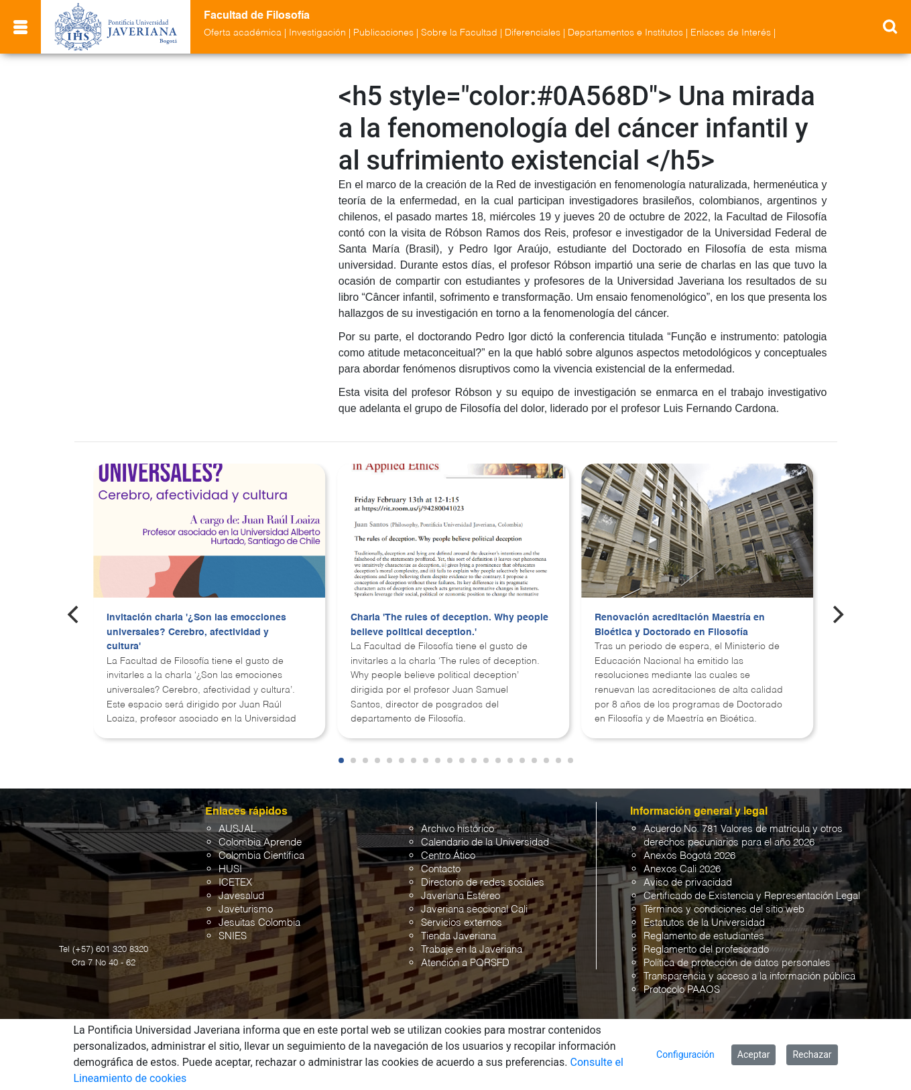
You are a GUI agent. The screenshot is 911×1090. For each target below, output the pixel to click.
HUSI (230, 869)
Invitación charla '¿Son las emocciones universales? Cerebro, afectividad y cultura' (196, 632)
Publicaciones (383, 33)
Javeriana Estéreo (460, 896)
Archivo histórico (457, 829)
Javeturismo (246, 909)
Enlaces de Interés (730, 33)
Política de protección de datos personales (737, 963)
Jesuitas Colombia (259, 923)
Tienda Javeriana (458, 936)
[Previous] (74, 614)
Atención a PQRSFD (465, 963)
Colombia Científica (261, 856)
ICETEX (235, 883)
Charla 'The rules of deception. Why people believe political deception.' (449, 625)
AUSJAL (237, 829)
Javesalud (241, 896)
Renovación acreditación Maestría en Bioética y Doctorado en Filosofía (680, 625)
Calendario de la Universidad (485, 842)
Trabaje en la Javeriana (471, 950)
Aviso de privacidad (688, 883)
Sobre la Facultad (459, 33)
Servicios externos (461, 923)
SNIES (233, 936)
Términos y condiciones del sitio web (724, 909)
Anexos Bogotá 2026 (689, 856)
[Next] (836, 614)
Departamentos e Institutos (625, 33)
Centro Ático (448, 856)
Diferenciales (532, 33)
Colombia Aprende (260, 842)
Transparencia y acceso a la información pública (749, 976)
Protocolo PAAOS (682, 990)
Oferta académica (243, 33)
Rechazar (811, 1054)
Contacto (441, 869)
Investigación (317, 33)
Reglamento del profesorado (706, 950)
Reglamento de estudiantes (704, 936)
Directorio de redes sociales (482, 883)
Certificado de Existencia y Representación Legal (752, 896)
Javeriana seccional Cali (474, 909)
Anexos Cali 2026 (682, 869)
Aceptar (753, 1054)
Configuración (685, 1054)
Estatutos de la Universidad (704, 923)
